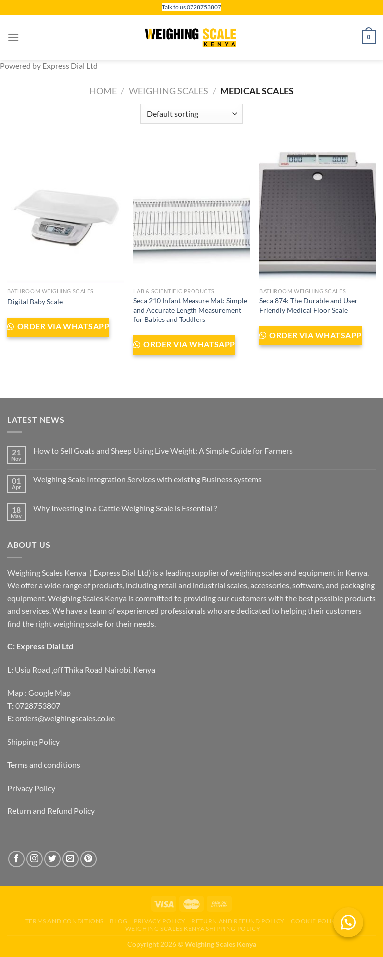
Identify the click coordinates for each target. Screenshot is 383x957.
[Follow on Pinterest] (88, 859)
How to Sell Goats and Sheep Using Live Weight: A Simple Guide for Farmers (163, 450)
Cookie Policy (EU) (323, 921)
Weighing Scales (168, 90)
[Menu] (13, 37)
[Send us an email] (70, 859)
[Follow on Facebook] (16, 859)
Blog (118, 921)
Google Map (49, 692)
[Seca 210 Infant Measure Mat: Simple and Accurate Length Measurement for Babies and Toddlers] (191, 213)
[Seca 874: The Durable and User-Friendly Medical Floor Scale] (317, 213)
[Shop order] (191, 114)
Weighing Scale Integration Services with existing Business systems (147, 479)
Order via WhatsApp (62, 326)
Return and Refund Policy (51, 810)
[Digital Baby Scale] (65, 213)
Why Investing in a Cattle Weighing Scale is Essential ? (125, 508)
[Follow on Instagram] (34, 859)
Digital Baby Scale (35, 301)
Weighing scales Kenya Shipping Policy (193, 928)
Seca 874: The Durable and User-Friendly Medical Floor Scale (309, 305)
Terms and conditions (43, 764)
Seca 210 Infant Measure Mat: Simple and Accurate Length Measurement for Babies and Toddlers (190, 309)
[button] (348, 922)
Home (103, 90)
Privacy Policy (31, 788)
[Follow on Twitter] (52, 859)
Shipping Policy (33, 741)
